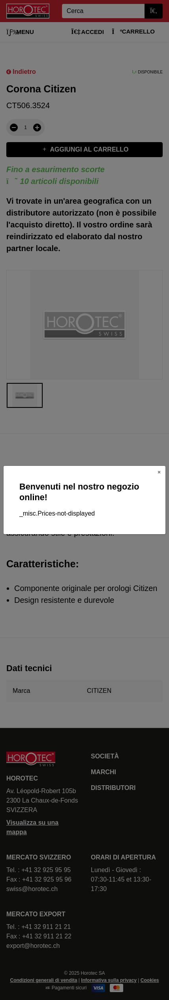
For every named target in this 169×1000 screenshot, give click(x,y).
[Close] (159, 472)
